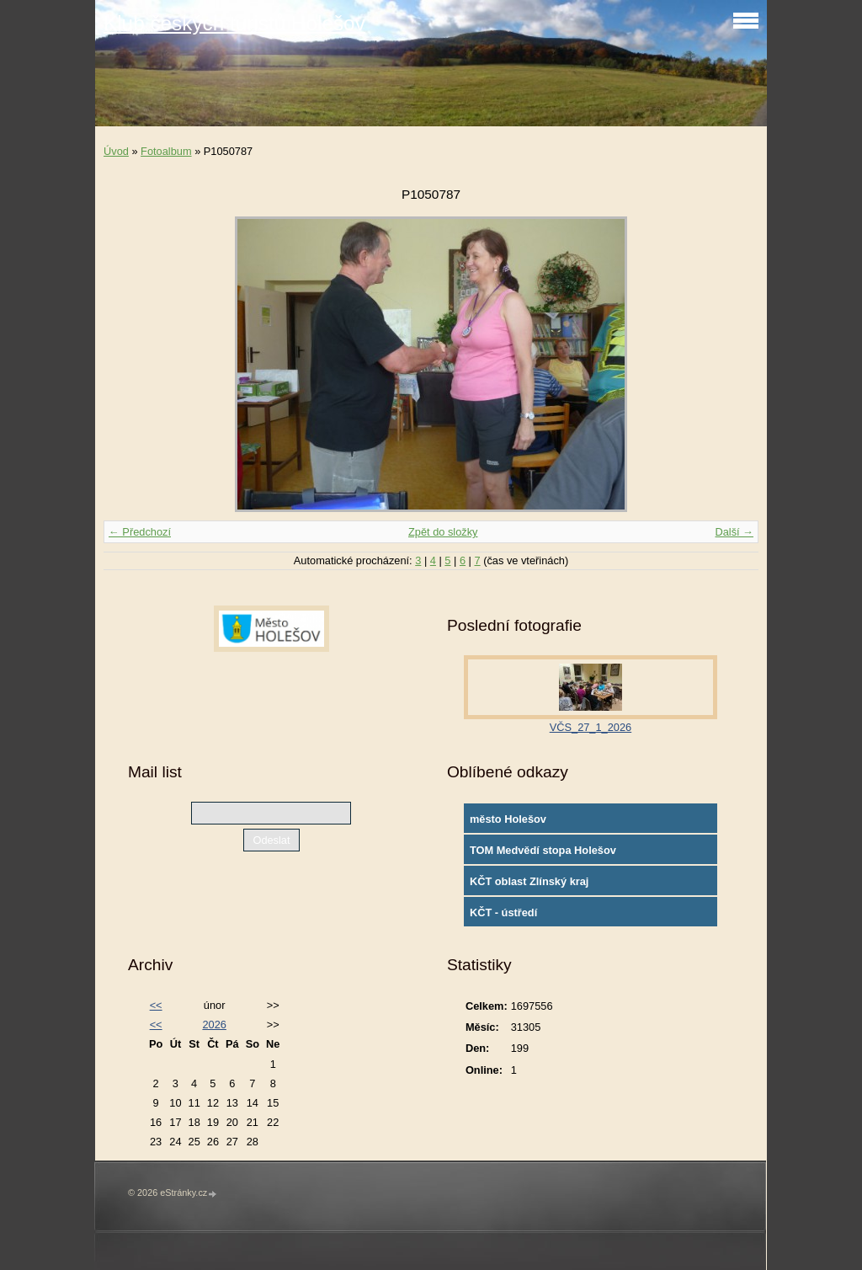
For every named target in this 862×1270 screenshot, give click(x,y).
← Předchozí (140, 532)
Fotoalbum (166, 151)
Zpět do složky (443, 532)
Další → (734, 532)
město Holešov (508, 819)
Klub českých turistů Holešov (234, 23)
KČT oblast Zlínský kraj (529, 881)
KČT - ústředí (503, 912)
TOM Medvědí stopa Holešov (543, 850)
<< (156, 1005)
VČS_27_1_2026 (590, 727)
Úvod (116, 151)
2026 (214, 1024)
